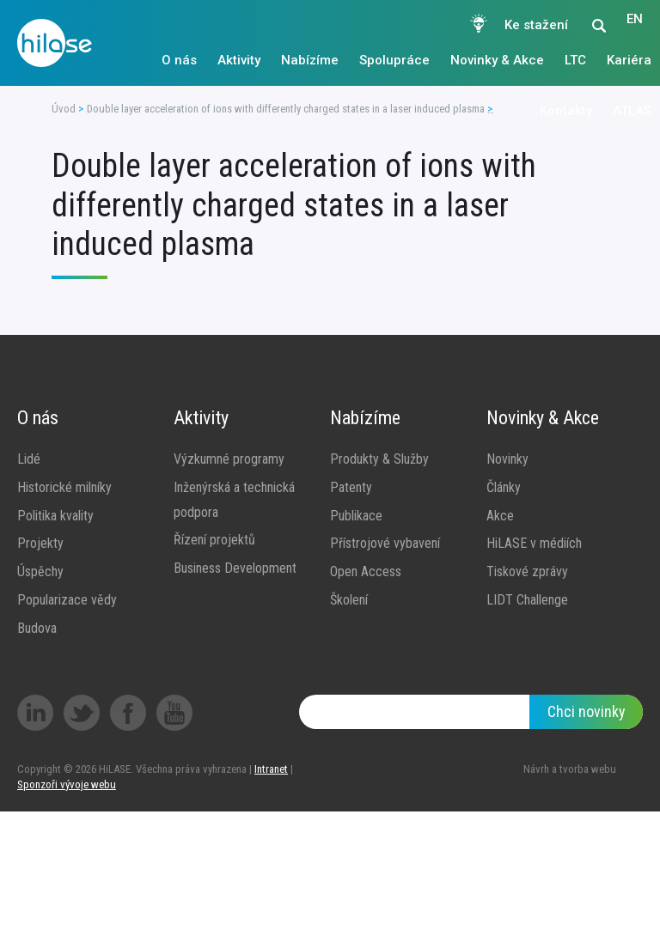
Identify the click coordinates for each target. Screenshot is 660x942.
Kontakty (566, 111)
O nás (179, 60)
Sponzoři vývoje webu (66, 784)
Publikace (356, 515)
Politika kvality (55, 515)
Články (503, 487)
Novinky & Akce (497, 60)
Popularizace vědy (67, 600)
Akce (500, 515)
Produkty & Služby (379, 459)
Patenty (351, 487)
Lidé (28, 459)
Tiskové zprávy (527, 571)
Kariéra (629, 60)
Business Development (235, 568)
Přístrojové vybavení (385, 543)
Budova (37, 628)
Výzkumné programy (229, 459)
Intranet (271, 769)
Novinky (507, 459)
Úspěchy (40, 571)
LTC (575, 60)
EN (634, 25)
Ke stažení (536, 25)
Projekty (40, 543)
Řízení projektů (214, 540)
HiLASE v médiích (534, 543)
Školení (349, 600)
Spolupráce (394, 60)
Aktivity (238, 60)
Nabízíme (310, 60)
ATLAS (632, 111)
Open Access (365, 571)
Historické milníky (64, 487)
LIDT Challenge (527, 600)
